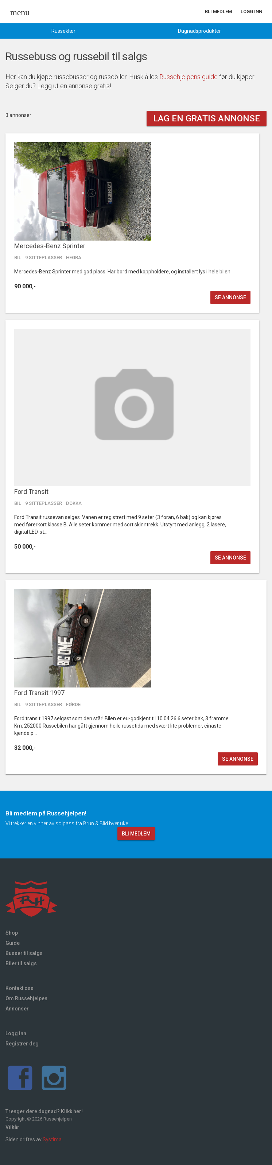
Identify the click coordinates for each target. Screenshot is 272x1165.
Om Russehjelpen (26, 998)
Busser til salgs (24, 953)
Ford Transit (31, 491)
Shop (11, 933)
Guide (12, 943)
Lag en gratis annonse (206, 118)
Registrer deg (22, 1044)
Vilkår (12, 1127)
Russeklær (63, 31)
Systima (52, 1139)
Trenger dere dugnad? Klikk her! (44, 1111)
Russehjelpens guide (188, 77)
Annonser (17, 1009)
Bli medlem (218, 11)
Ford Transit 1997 (39, 693)
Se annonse (230, 297)
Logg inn (251, 11)
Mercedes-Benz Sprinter (49, 246)
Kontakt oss (19, 988)
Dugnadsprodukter (199, 31)
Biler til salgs (21, 963)
